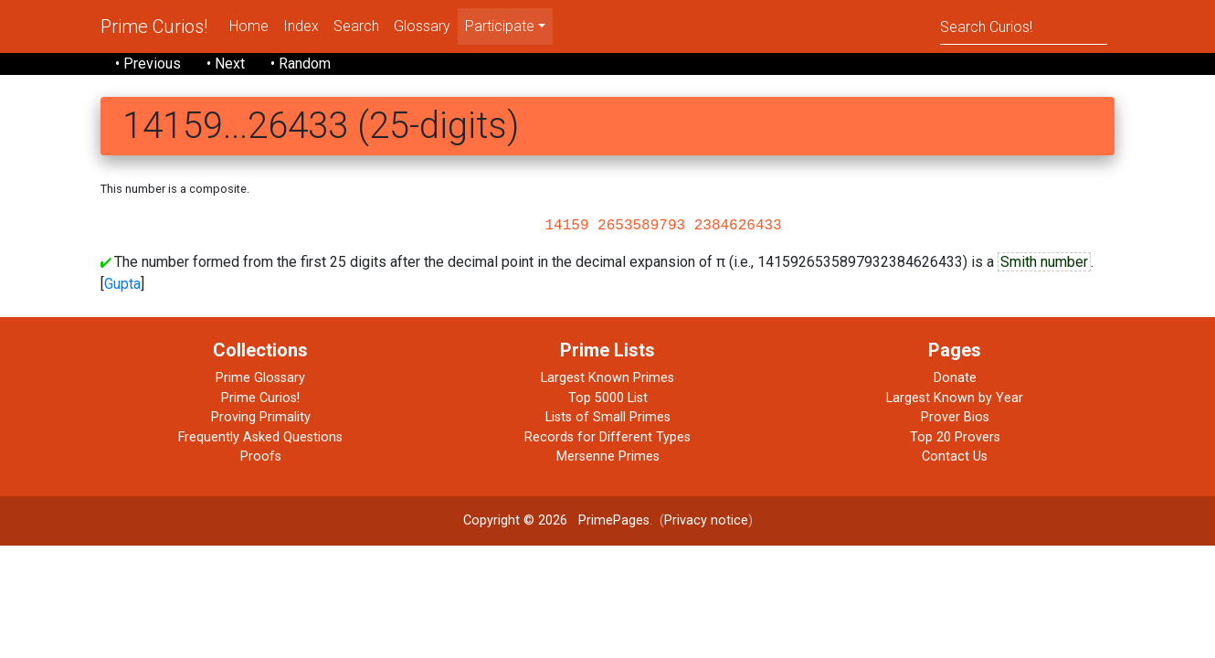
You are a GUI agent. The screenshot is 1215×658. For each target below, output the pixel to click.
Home (249, 26)
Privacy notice (706, 520)
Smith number (1044, 262)
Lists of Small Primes (608, 417)
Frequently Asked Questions (260, 437)
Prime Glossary (260, 378)
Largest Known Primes (607, 378)
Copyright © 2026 (515, 520)
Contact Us (955, 456)
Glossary (422, 26)
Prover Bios (955, 417)
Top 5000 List (608, 398)
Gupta (122, 283)
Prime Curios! (153, 26)
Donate (955, 378)
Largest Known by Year (954, 398)
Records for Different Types (607, 437)
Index (301, 26)
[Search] (1023, 26)
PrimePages (614, 520)
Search (356, 26)
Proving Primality (261, 417)
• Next (225, 63)
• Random (300, 63)
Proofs (260, 456)
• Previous (148, 63)
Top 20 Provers (955, 437)
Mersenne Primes (608, 456)
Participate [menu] (499, 26)
